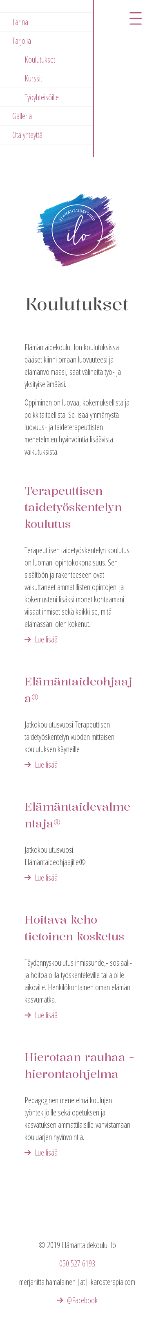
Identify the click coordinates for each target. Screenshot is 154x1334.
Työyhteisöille (42, 97)
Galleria (22, 116)
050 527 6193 (77, 1263)
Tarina (20, 21)
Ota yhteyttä (27, 134)
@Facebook (82, 1300)
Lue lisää (46, 639)
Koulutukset (40, 59)
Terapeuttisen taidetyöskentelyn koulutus (73, 507)
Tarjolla (21, 40)
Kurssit (33, 78)
